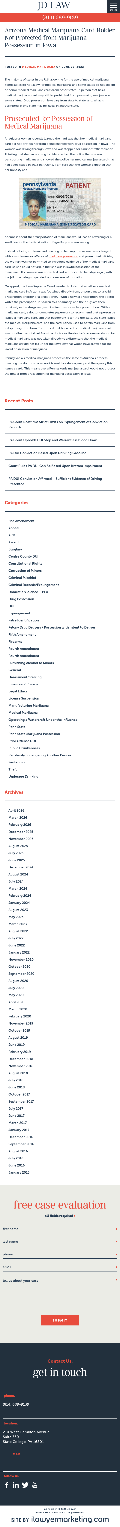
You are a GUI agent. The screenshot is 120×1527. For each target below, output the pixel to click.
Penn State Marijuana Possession (34, 734)
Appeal (13, 528)
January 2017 (18, 1130)
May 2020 (16, 995)
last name (10, 1241)
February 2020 (19, 1016)
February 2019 (19, 1052)
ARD (11, 535)
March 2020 (17, 1009)
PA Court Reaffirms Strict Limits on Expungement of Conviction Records (58, 424)
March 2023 (17, 924)
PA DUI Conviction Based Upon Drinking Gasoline (47, 453)
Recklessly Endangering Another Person (39, 755)
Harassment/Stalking (25, 677)
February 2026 (19, 825)
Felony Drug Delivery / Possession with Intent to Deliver (51, 627)
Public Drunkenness (24, 748)
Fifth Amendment (22, 634)
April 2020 (16, 1002)
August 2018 (18, 1073)
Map (16, 1454)
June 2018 (16, 1087)
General (14, 670)
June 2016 (16, 1165)
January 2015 (18, 1172)
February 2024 (19, 896)
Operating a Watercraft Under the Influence (42, 720)
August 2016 (18, 1151)
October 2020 (19, 967)
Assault (14, 542)
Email (7, 1267)
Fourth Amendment (23, 649)
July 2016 (15, 1158)
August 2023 (18, 910)
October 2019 (19, 1030)
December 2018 (20, 1059)
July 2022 (15, 938)
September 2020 (21, 974)
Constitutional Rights (25, 563)
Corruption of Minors (25, 571)
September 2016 (21, 1144)
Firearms (15, 641)
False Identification (23, 620)
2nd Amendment (21, 521)
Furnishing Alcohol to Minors (31, 663)
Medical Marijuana (38, 66)
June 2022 (16, 945)
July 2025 (15, 853)
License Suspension (23, 698)
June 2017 (16, 1116)
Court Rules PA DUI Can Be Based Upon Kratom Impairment (55, 466)
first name (10, 1229)
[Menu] (113, 6)
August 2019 (18, 1037)
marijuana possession (63, 256)
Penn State (17, 727)
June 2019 (16, 1045)
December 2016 (20, 1137)
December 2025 (20, 832)
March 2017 (17, 1123)
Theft (12, 769)
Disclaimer (43, 1512)
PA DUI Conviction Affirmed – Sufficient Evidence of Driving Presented (55, 481)
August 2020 (18, 981)
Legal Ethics (17, 691)
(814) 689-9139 (60, 17)
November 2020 (21, 959)
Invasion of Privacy (23, 684)
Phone (8, 1254)
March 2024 (17, 888)
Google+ (78, 1512)
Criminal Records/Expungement (33, 585)
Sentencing (17, 762)
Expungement (19, 613)
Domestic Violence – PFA (28, 592)
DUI (11, 606)
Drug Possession (21, 599)
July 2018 (15, 1080)
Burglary (15, 549)
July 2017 (15, 1108)
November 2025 (20, 839)
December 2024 (20, 867)
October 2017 (19, 1094)
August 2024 (18, 874)
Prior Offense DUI (22, 741)
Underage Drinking (23, 776)
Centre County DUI (23, 556)
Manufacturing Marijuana (28, 705)
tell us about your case (20, 1280)
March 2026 (17, 817)
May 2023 (15, 917)
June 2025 (16, 860)
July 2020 (16, 988)
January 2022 (19, 952)
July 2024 (16, 881)
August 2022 (18, 931)
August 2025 (18, 846)
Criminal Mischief (22, 578)
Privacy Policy (61, 1512)
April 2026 (16, 810)
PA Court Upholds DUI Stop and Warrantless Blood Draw (52, 440)
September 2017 (21, 1101)
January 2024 (19, 903)
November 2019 (20, 1023)
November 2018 (20, 1066)
